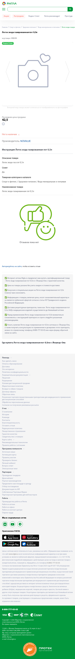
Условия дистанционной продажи (16, 383)
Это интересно (8, 369)
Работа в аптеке (8, 504)
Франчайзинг (7, 478)
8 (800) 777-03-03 (53, 563)
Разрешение (7, 381)
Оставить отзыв (8, 426)
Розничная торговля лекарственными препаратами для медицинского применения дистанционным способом (36, 398)
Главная (4, 27)
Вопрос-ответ (7, 466)
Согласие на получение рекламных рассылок (20, 405)
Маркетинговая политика (12, 386)
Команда (5, 417)
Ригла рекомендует (52, 16)
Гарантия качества (9, 434)
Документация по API (11, 489)
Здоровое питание (29, 27)
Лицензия (6, 378)
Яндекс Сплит (33, 16)
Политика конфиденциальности (15, 372)
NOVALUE (25, 141)
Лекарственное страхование (13, 431)
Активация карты (9, 455)
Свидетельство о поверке (12, 437)
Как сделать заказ (9, 361)
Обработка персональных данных (16, 402)
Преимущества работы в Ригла (14, 502)
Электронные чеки (9, 469)
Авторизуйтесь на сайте (12, 266)
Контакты (6, 420)
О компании (7, 412)
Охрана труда (7, 513)
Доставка (6, 367)
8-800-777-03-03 (10, 610)
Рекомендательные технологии (15, 443)
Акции (6, 16)
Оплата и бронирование (12, 364)
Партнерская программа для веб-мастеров (19, 495)
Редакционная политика (12, 429)
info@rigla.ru (11, 639)
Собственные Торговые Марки (14, 492)
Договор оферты (9, 392)
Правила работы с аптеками (13, 445)
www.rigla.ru (13, 554)
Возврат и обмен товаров (12, 389)
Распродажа (19, 16)
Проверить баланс (9, 460)
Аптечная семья (8, 452)
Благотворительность (11, 423)
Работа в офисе (8, 507)
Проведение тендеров (11, 476)
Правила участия (9, 458)
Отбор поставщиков (10, 487)
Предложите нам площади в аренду (16, 484)
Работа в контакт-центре (12, 510)
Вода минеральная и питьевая (49, 27)
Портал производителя (11, 481)
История (5, 415)
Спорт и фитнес (15, 27)
